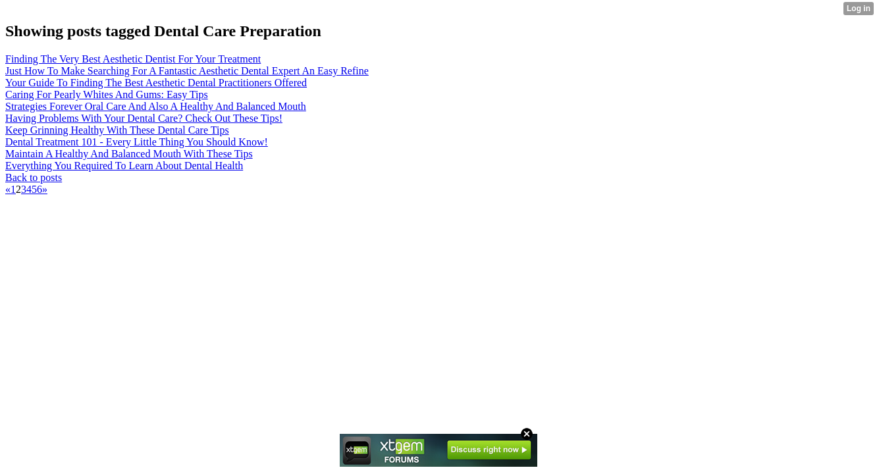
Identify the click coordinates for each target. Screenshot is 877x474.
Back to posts (33, 177)
